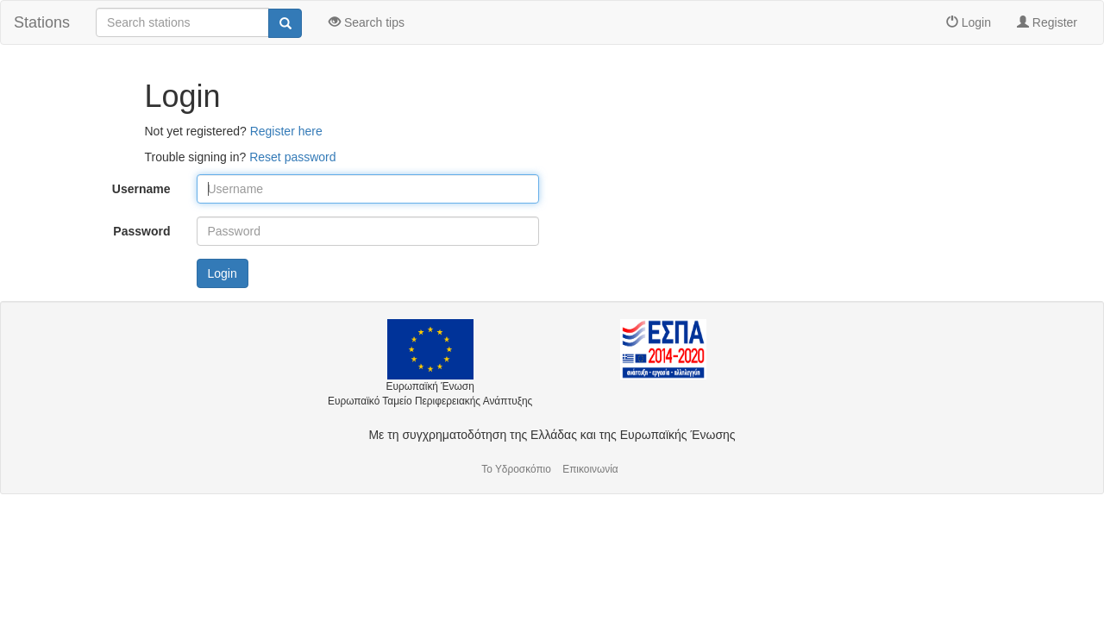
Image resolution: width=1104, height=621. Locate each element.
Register (1047, 22)
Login (968, 22)
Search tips (367, 22)
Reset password (292, 157)
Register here (286, 131)
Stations (42, 22)
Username (141, 189)
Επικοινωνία (590, 469)
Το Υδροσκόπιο (516, 469)
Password (141, 231)
